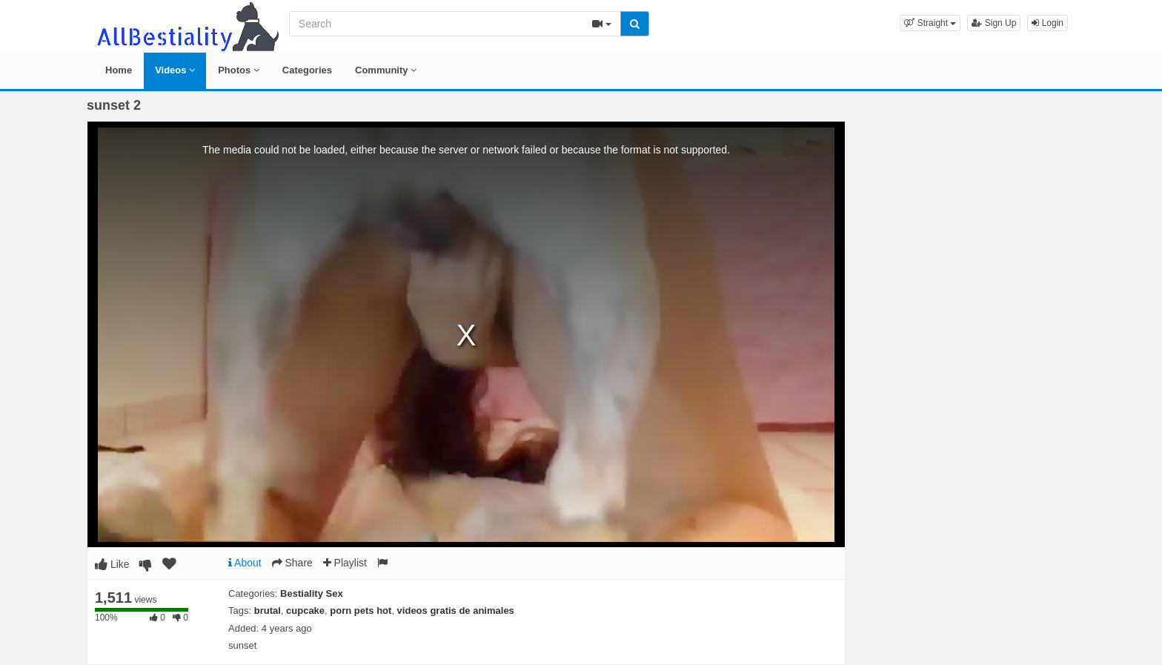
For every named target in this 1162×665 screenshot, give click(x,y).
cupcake (305, 610)
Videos (175, 70)
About (245, 563)
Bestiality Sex (311, 593)
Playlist (345, 563)
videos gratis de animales (455, 610)
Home (118, 70)
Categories (307, 70)
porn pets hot (360, 610)
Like (112, 564)
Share (292, 563)
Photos (238, 70)
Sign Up (994, 23)
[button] (930, 23)
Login (1047, 23)
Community (385, 70)
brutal (267, 610)
